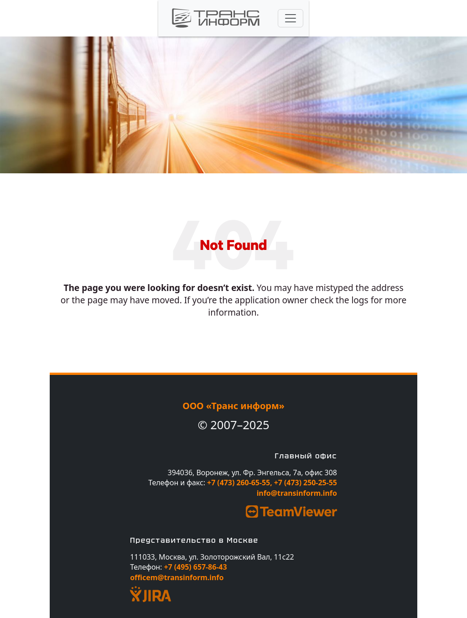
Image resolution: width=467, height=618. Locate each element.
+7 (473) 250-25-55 (305, 483)
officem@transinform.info (176, 577)
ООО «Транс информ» (233, 406)
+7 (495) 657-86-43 (195, 567)
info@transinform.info (297, 493)
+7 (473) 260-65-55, (240, 483)
